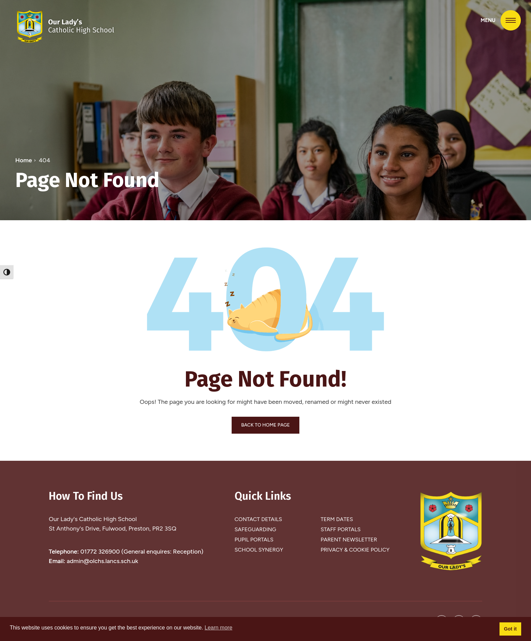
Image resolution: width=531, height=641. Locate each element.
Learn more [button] (218, 627)
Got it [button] (510, 629)
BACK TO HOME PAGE (265, 425)
